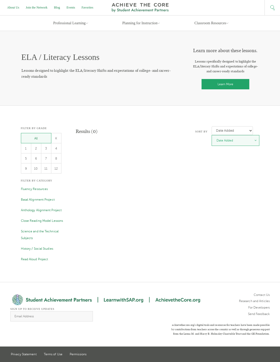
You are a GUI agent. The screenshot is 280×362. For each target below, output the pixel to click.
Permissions (78, 354)
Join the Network (36, 7)
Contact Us (262, 295)
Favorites (87, 7)
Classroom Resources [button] (210, 23)
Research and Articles (254, 301)
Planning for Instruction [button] (139, 23)
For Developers (259, 307)
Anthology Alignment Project (41, 210)
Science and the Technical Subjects (40, 235)
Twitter (248, 355)
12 (56, 168)
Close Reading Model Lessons (42, 221)
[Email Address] (51, 316)
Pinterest (258, 355)
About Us (13, 7)
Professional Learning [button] (69, 23)
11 (45, 168)
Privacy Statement (24, 354)
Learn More (226, 84)
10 (36, 168)
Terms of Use (53, 354)
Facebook (268, 355)
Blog (57, 7)
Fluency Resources (34, 189)
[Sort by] (232, 130)
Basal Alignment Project (38, 199)
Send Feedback (259, 314)
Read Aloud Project (34, 259)
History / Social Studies (37, 248)
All (36, 138)
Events (71, 7)
